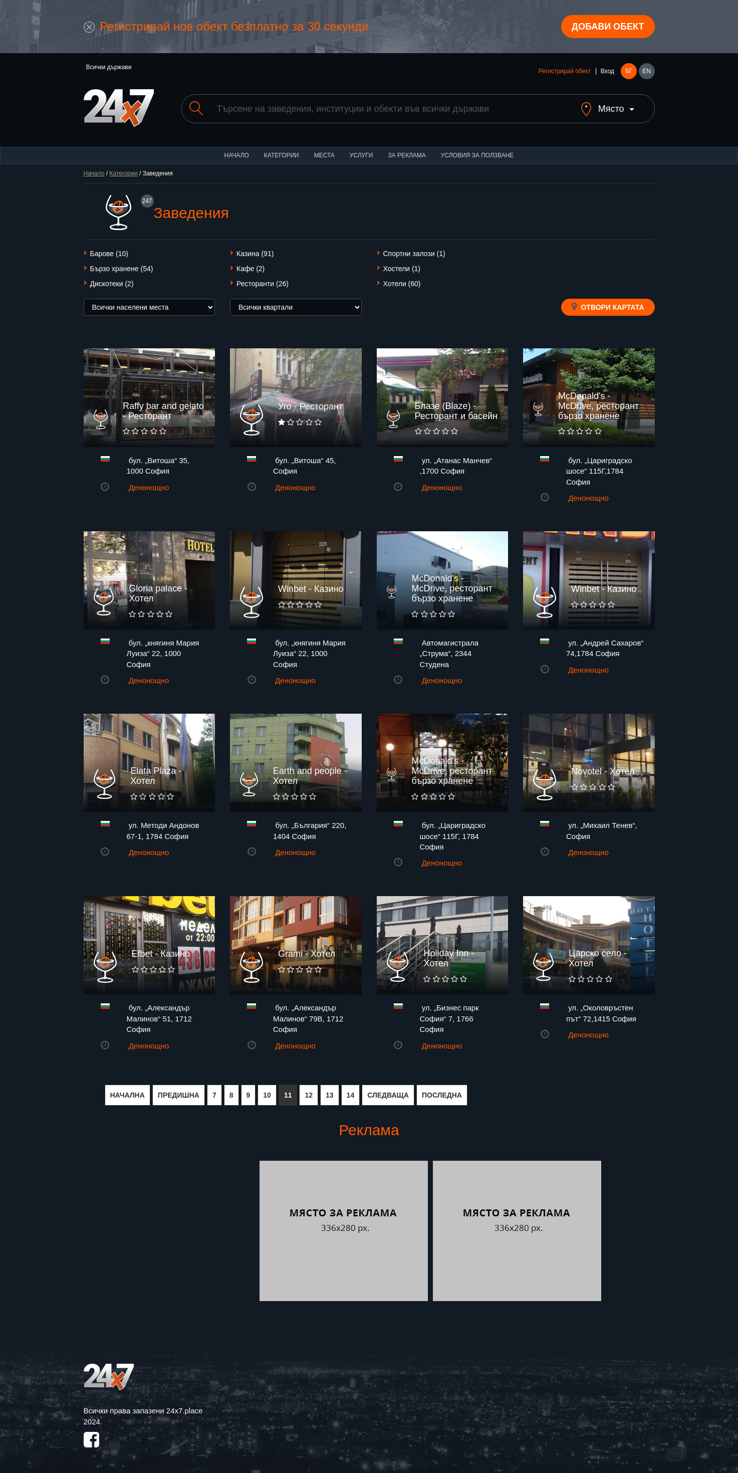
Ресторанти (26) (262, 284)
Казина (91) (255, 254)
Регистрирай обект (565, 71)
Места (324, 155)
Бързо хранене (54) (121, 269)
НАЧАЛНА (127, 1095)
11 (288, 1095)
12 (309, 1095)
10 (267, 1095)
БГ (628, 71)
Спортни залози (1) (414, 254)
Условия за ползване (477, 155)
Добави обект (608, 27)
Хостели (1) (402, 269)
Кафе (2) (250, 269)
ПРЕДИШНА (178, 1095)
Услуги (361, 155)
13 (330, 1095)
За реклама (406, 155)
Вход (607, 71)
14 (351, 1095)
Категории (281, 155)
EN (646, 71)
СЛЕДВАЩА (388, 1095)
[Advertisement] (170, 1231)
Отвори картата (608, 306)
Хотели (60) (402, 284)
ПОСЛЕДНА (442, 1095)
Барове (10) (109, 254)
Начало (236, 155)
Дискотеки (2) (112, 284)
